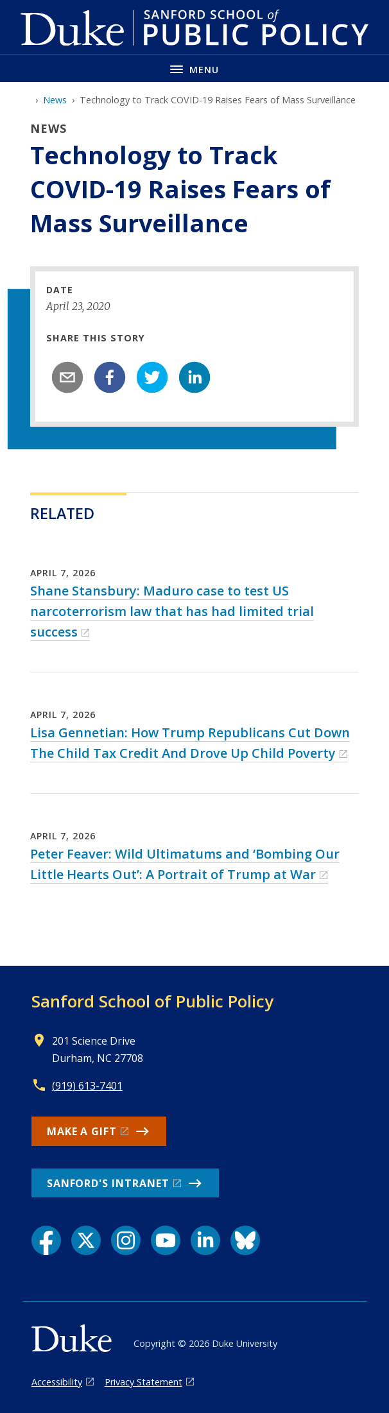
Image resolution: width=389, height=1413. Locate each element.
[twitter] (152, 377)
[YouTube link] (165, 1240)
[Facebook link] (46, 1240)
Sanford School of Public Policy (152, 1001)
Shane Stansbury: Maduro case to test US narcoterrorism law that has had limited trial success (172, 611)
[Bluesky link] (245, 1240)
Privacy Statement (143, 1382)
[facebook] (110, 377)
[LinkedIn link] (205, 1240)
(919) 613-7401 (87, 1086)
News (55, 100)
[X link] (86, 1240)
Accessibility (56, 1382)
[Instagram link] (126, 1240)
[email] (67, 377)
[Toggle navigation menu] (194, 68)
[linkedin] (194, 377)
